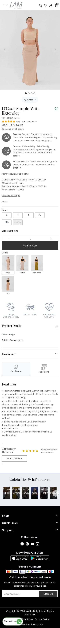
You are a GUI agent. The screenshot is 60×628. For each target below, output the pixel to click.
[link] (40, 5)
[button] (50, 5)
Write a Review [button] (14, 458)
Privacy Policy (42, 619)
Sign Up (48, 593)
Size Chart (7, 230)
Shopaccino (37, 624)
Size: (4, 210)
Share (28, 99)
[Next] (55, 493)
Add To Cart (30, 245)
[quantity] (30, 238)
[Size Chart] (10, 231)
